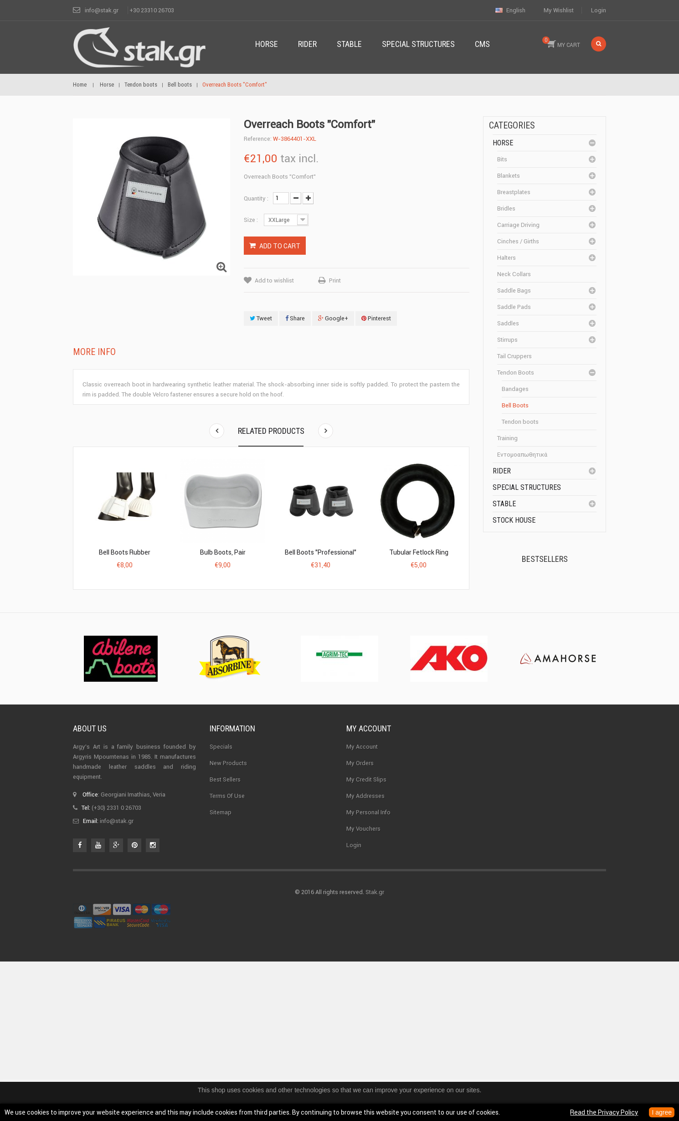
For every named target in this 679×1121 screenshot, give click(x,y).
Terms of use (227, 953)
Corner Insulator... (561, 701)
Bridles (506, 208)
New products (228, 921)
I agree (662, 1112)
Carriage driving (518, 225)
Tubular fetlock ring (418, 552)
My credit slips (366, 937)
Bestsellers (545, 559)
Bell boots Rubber (124, 552)
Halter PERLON (557, 646)
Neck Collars (514, 274)
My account (368, 886)
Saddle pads (514, 307)
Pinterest (376, 318)
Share (295, 318)
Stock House (514, 520)
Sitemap (220, 970)
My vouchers (363, 986)
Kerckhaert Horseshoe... (553, 595)
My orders (360, 921)
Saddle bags (514, 290)
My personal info (368, 970)
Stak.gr (374, 1051)
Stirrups (507, 340)
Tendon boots (515, 372)
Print (335, 280)
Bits (502, 159)
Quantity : (256, 198)
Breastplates (513, 192)
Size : (251, 220)
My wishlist (559, 10)
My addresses (365, 953)
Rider (502, 471)
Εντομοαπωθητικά (522, 454)
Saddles (508, 323)
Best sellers (225, 937)
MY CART (561, 42)
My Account (362, 904)
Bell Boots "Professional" (320, 552)
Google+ (333, 318)
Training (507, 438)
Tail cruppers (514, 356)
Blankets (508, 176)
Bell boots (515, 405)
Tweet (261, 318)
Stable (504, 503)
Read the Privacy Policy (604, 1112)
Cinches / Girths (518, 241)
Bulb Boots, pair (223, 552)
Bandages (515, 389)
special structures (527, 487)
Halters (506, 258)
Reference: (258, 139)
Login (598, 10)
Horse (503, 143)
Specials (221, 904)
